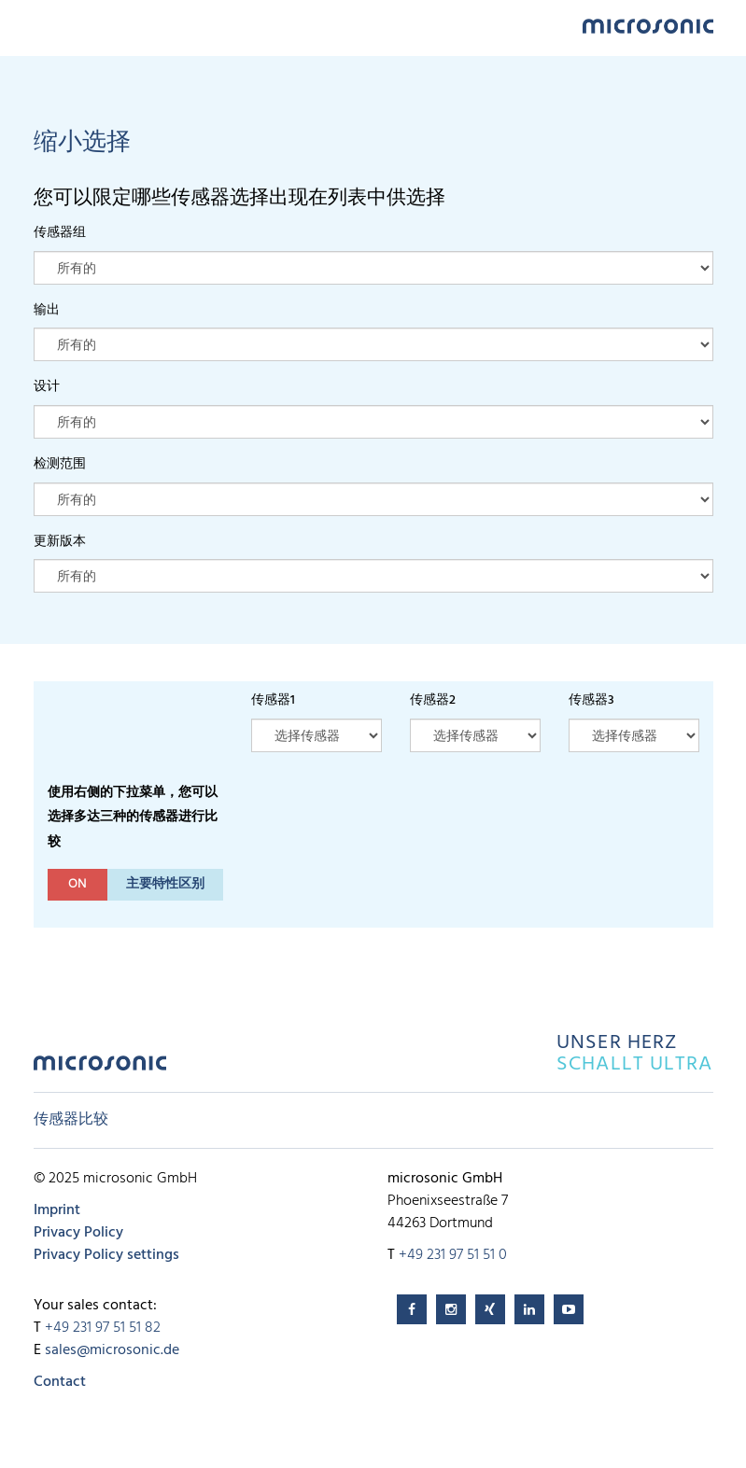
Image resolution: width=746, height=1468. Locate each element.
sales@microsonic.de (112, 1350)
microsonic (100, 1068)
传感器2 (433, 700)
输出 (47, 310)
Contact (60, 1382)
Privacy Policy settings (106, 1255)
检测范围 (60, 464)
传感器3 (591, 700)
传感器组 (60, 233)
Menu (43, 25)
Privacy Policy (78, 1233)
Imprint (57, 1210)
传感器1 (273, 700)
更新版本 (60, 541)
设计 (47, 387)
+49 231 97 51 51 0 (453, 1255)
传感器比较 (71, 1120)
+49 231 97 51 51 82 (103, 1328)
